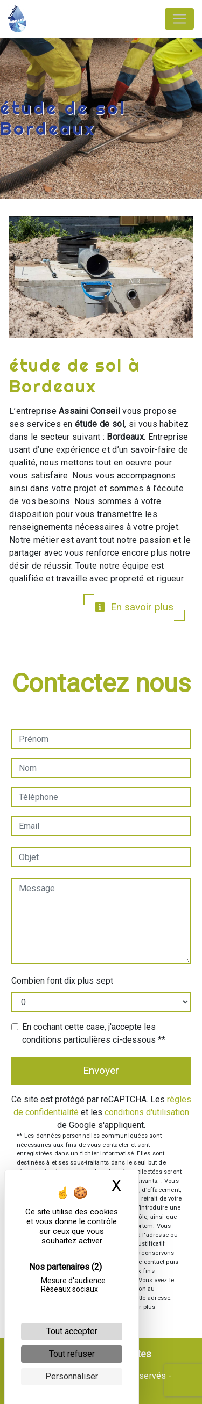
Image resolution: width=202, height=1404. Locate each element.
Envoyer (101, 1070)
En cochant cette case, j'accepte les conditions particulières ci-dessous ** (93, 1033)
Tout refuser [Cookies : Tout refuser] (72, 1354)
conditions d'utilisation (147, 1112)
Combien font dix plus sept (62, 981)
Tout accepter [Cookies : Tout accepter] (71, 1331)
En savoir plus (134, 607)
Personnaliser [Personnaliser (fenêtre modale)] (71, 1376)
